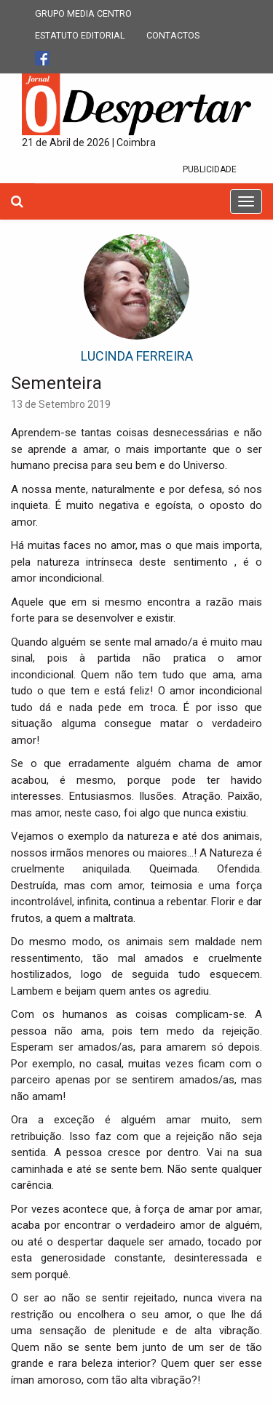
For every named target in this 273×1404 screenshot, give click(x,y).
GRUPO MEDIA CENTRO (83, 13)
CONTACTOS (172, 35)
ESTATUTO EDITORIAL (80, 35)
